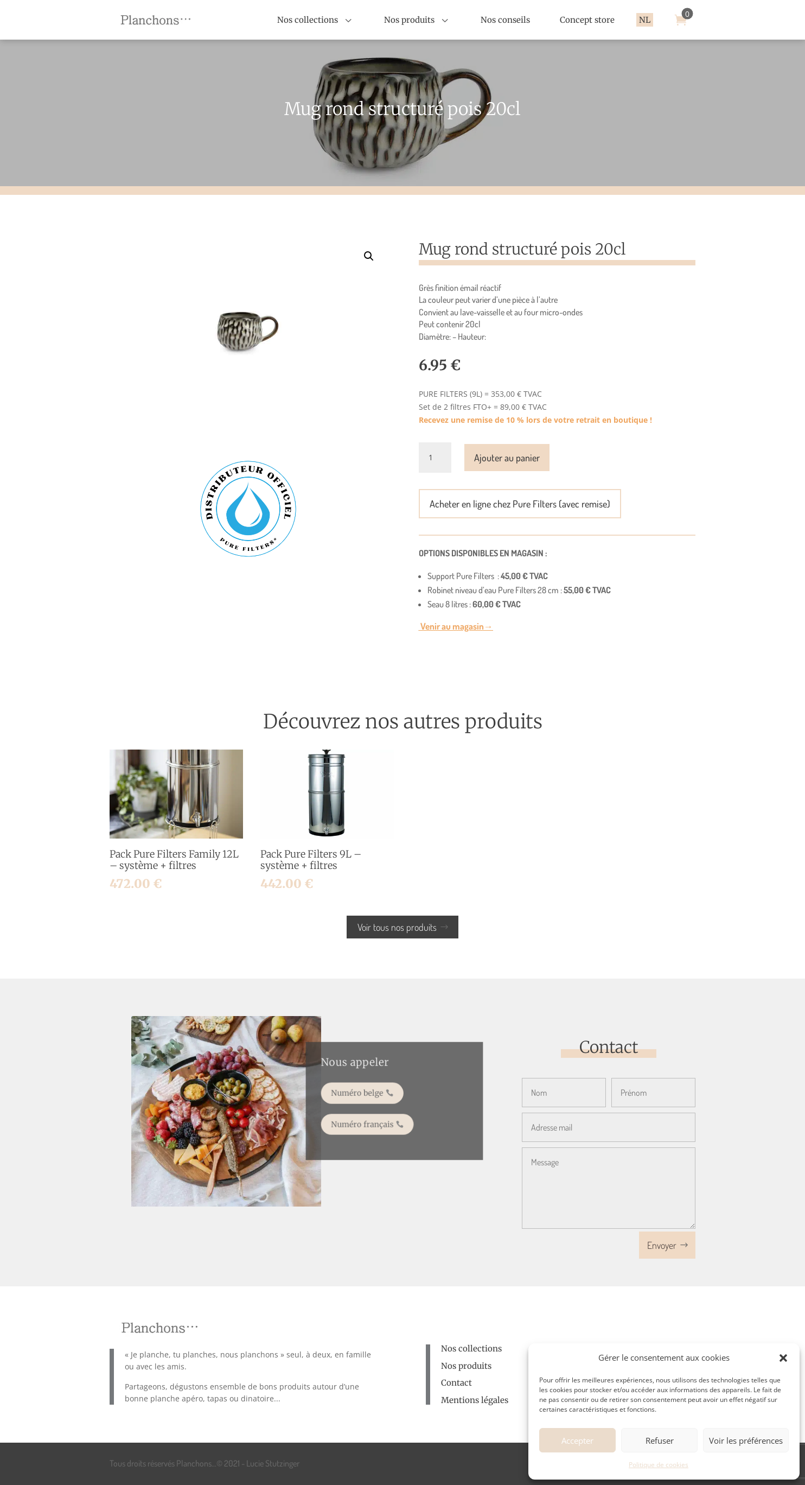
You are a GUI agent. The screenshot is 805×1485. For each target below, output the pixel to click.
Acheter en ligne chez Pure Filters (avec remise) (520, 504)
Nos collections (471, 1348)
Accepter (577, 1440)
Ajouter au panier (507, 458)
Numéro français (368, 1120)
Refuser (660, 1440)
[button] (783, 1358)
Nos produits (466, 1366)
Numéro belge (363, 1094)
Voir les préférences (746, 1440)
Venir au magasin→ (456, 626)
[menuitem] (315, 19)
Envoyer (661, 1245)
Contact (456, 1383)
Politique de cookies (658, 1464)
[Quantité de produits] (435, 457)
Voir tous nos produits (397, 927)
